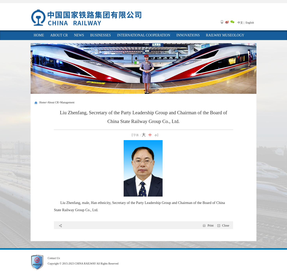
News (79, 35)
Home (42, 102)
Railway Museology (225, 35)
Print (211, 225)
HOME (39, 35)
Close (225, 225)
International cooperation (143, 35)
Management (67, 102)
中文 (240, 22)
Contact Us (54, 258)
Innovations (188, 35)
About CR (59, 35)
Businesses (100, 35)
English (250, 22)
